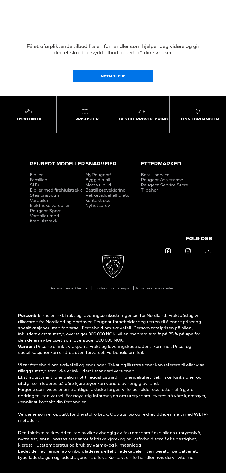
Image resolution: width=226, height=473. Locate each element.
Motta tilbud (98, 185)
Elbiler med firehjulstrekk (56, 190)
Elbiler (36, 174)
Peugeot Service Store (164, 185)
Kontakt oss (97, 200)
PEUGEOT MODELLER (57, 163)
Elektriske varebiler (50, 205)
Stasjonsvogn (44, 195)
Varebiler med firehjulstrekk (44, 218)
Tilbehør (149, 190)
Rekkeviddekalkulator (108, 195)
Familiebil (40, 179)
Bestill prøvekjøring (105, 190)
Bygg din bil (97, 179)
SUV (34, 185)
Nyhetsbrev (97, 205)
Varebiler (39, 200)
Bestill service (155, 174)
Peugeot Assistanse (162, 179)
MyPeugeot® (98, 174)
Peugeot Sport (45, 210)
